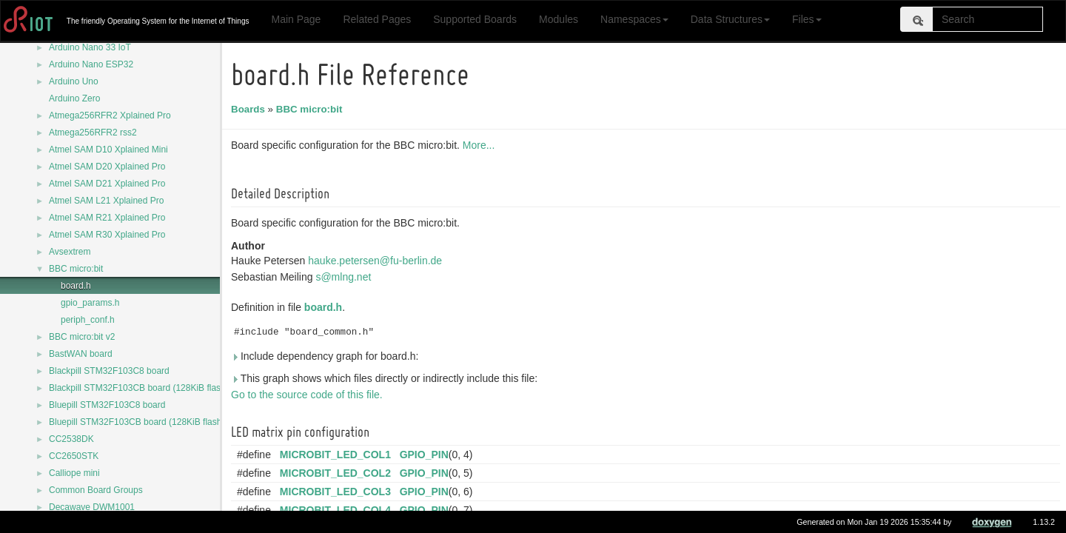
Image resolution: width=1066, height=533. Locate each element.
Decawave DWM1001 (92, 507)
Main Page (296, 19)
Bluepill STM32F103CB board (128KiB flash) (136, 422)
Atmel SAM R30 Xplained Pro (107, 234)
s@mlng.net (345, 277)
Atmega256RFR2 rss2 (93, 132)
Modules (558, 19)
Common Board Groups (96, 490)
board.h (76, 286)
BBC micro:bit (76, 269)
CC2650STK (73, 456)
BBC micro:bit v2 (82, 337)
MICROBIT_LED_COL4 (337, 510)
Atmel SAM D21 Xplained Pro (107, 183)
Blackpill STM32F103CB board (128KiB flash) (139, 388)
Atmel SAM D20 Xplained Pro (107, 166)
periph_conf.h (88, 320)
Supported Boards (475, 19)
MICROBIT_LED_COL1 (337, 454)
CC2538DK (71, 439)
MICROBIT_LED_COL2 (337, 473)
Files (807, 19)
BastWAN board (81, 354)
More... (481, 145)
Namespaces (634, 19)
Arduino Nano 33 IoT (90, 47)
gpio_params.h (90, 303)
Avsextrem (69, 252)
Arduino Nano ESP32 (91, 64)
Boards (250, 109)
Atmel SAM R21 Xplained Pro (107, 217)
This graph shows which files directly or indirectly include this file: (386, 378)
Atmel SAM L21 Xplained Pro (106, 200)
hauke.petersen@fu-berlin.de (377, 260)
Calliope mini (74, 473)
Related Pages (377, 19)
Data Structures (730, 19)
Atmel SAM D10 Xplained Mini (108, 149)
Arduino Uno (73, 81)
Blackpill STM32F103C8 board (109, 371)
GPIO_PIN (426, 454)
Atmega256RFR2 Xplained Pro (110, 115)
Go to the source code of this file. (309, 394)
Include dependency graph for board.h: (326, 356)
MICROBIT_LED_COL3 (337, 491)
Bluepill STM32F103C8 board (107, 405)
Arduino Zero (74, 98)
